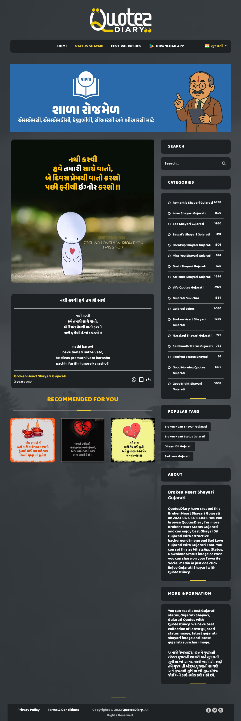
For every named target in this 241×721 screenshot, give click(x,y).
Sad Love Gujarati (177, 456)
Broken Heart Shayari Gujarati (40, 376)
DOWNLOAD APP (166, 46)
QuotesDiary (133, 710)
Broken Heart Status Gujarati (185, 436)
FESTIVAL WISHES (126, 46)
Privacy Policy (28, 710)
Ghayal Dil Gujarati (178, 446)
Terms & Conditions (63, 710)
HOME (62, 46)
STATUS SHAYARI (89, 46)
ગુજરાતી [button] (214, 46)
